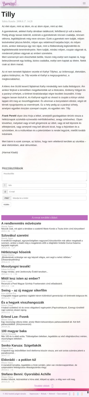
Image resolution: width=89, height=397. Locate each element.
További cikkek (44, 386)
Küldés (6, 204)
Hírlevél (52, 394)
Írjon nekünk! (62, 394)
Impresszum (34, 394)
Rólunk (43, 394)
